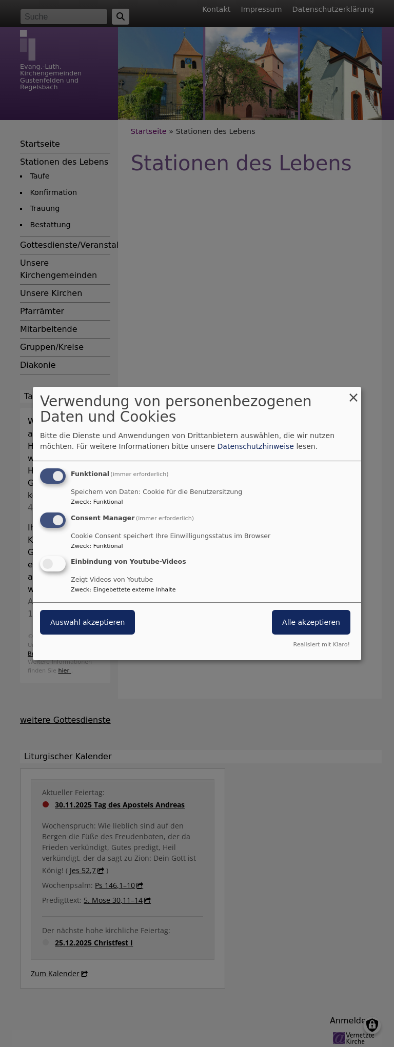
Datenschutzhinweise (256, 446)
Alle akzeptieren (311, 623)
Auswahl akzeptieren (87, 623)
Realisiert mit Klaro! (321, 644)
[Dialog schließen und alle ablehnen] (353, 393)
